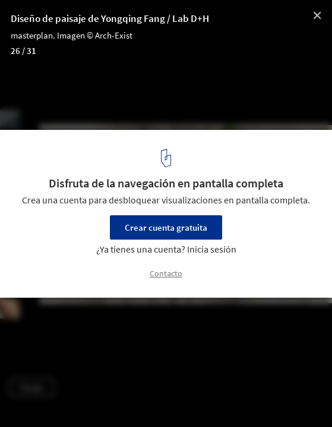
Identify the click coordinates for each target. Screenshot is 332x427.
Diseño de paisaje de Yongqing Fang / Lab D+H (110, 18)
